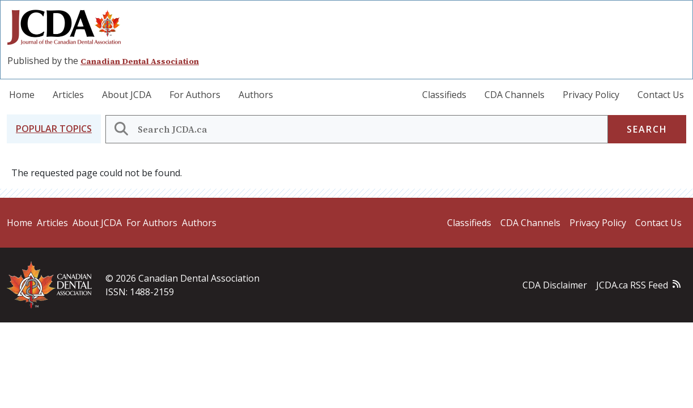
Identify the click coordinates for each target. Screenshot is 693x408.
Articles (68, 94)
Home (22, 94)
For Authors (194, 94)
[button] (54, 129)
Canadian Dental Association (139, 61)
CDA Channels (514, 94)
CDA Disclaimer (554, 285)
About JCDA (126, 94)
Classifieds (444, 94)
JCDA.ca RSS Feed (632, 285)
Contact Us (660, 94)
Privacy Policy (591, 94)
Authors (256, 94)
